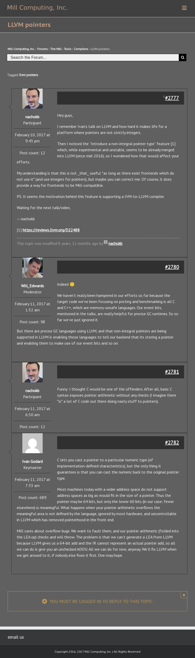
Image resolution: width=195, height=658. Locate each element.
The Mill (55, 49)
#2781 (172, 371)
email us (16, 637)
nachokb (115, 243)
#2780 (172, 267)
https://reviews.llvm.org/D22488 (51, 229)
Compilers (81, 49)
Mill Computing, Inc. (21, 49)
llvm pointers (28, 75)
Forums (42, 49)
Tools (67, 49)
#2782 (172, 442)
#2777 (172, 98)
